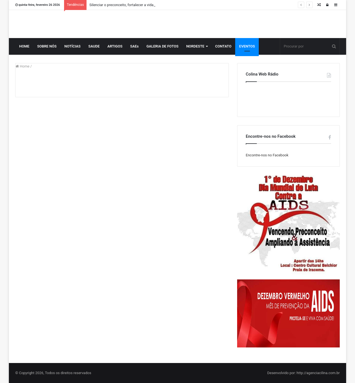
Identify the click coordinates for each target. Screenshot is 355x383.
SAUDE (94, 46)
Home (22, 66)
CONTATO (223, 46)
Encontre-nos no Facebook (267, 155)
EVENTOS (247, 46)
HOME (24, 46)
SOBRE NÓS (47, 46)
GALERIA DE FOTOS (162, 46)
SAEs (134, 46)
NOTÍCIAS (72, 46)
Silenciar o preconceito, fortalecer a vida (121, 5)
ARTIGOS (114, 46)
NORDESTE (195, 46)
